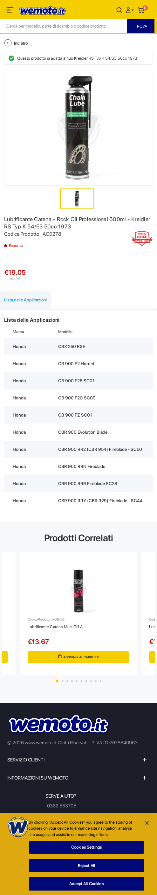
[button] (130, 10)
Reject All (86, 868)
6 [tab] (81, 681)
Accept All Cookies (86, 886)
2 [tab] (62, 681)
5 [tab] (77, 681)
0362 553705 (61, 806)
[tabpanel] (78, 613)
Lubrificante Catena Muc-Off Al (56, 626)
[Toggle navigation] (10, 11)
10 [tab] (100, 681)
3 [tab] (67, 681)
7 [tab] (86, 681)
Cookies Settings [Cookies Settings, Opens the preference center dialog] (86, 850)
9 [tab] (96, 681)
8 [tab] (91, 681)
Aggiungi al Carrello (78, 656)
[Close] (147, 825)
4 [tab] (72, 681)
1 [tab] (57, 681)
